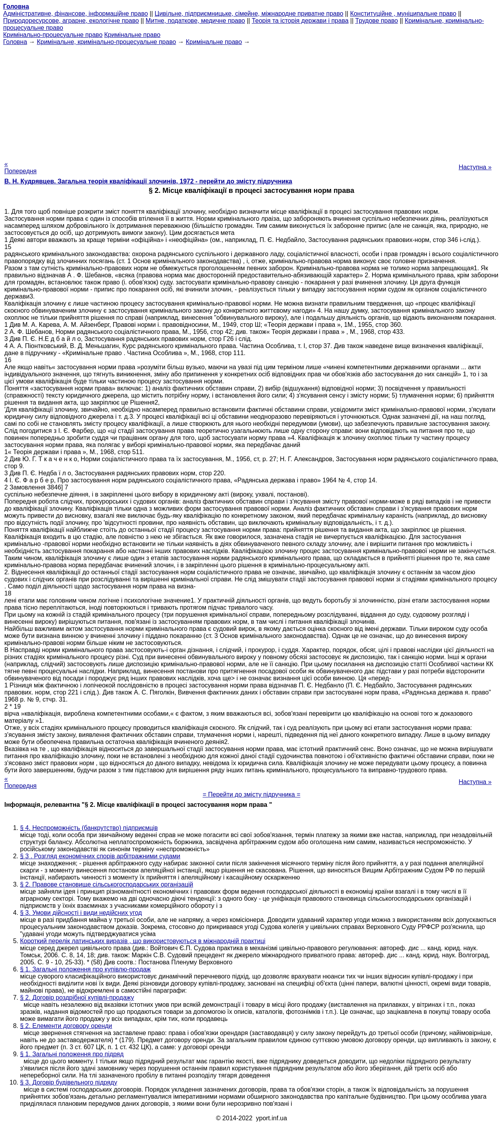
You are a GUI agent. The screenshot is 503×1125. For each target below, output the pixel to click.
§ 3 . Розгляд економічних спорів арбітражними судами (100, 856)
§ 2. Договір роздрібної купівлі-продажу (77, 997)
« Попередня (20, 167)
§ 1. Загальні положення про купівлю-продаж (85, 969)
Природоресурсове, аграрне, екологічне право (71, 20)
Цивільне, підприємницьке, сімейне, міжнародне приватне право (249, 13)
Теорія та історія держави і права (300, 20)
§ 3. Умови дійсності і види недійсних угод (81, 912)
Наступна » (475, 167)
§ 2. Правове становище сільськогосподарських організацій (106, 884)
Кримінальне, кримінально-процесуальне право (106, 41)
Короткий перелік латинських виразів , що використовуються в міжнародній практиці (142, 941)
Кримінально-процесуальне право (53, 34)
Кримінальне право (132, 34)
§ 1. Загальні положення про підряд (72, 1054)
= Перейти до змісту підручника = (252, 794)
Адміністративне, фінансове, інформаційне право (75, 13)
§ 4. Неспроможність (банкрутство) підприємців (89, 828)
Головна (15, 41)
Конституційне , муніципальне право (403, 13)
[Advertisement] (251, 101)
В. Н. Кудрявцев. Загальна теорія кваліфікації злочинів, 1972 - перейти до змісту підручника (148, 181)
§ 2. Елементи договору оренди (66, 1025)
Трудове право (376, 20)
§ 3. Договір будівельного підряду (68, 1082)
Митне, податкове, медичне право (195, 20)
